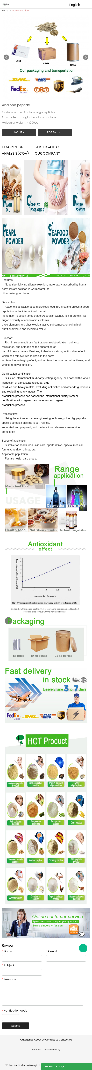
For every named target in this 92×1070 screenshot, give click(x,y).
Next (85, 57)
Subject (8, 965)
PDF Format (54, 132)
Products (36, 1050)
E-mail (51, 951)
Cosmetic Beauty (51, 1050)
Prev (6, 57)
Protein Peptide (20, 11)
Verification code (14, 1010)
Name (7, 951)
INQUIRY (19, 132)
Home (5, 11)
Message (9, 979)
